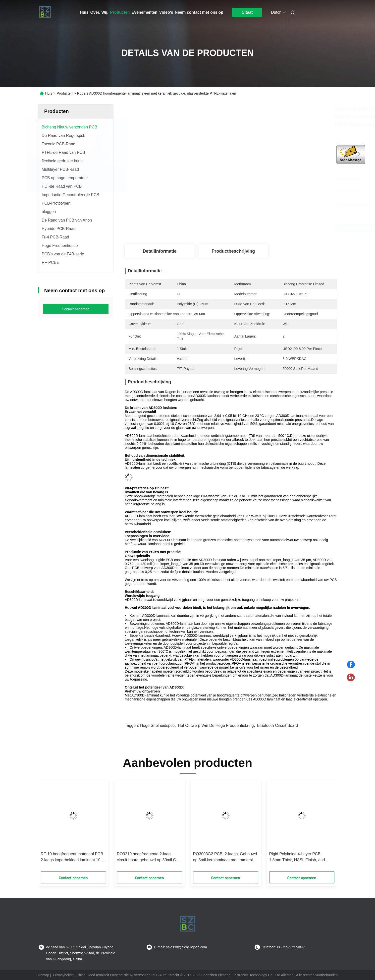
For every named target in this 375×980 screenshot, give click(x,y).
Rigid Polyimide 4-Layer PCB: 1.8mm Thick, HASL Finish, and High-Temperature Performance (297, 857)
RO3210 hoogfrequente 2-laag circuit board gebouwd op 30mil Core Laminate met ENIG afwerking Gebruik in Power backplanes (149, 857)
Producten (120, 12)
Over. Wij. (99, 12)
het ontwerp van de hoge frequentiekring (216, 725)
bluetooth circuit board (277, 725)
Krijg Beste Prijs (262, 228)
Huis (84, 12)
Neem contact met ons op (199, 12)
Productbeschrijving (233, 251)
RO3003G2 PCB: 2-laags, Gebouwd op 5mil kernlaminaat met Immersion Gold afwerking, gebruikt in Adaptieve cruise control (225, 857)
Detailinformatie (159, 251)
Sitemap (42, 975)
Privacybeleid (63, 975)
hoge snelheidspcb (157, 725)
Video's (166, 12)
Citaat (247, 12)
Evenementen (145, 12)
